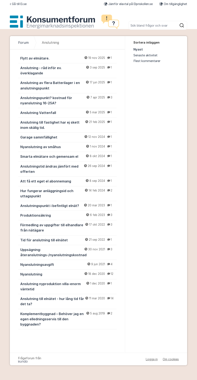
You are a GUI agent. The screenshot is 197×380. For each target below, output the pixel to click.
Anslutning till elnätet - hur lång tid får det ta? (68, 301)
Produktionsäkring (68, 215)
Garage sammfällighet (68, 137)
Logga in (152, 359)
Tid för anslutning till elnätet (68, 240)
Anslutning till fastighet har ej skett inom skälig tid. (68, 125)
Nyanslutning (68, 274)
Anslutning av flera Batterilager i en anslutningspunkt (68, 85)
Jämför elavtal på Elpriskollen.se (128, 4)
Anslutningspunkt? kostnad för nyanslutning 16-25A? (68, 100)
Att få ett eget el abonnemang (68, 181)
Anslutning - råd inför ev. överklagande (68, 70)
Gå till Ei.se (18, 4)
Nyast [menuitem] (138, 49)
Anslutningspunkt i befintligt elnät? (68, 205)
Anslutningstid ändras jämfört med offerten (68, 169)
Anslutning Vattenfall (68, 112)
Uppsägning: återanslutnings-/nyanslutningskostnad (68, 252)
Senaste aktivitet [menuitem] (145, 55)
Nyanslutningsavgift (68, 264)
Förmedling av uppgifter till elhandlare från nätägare (68, 227)
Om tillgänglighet (173, 4)
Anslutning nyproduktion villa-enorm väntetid (68, 286)
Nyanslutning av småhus (68, 146)
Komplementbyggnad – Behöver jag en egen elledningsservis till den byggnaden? (68, 318)
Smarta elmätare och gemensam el (68, 156)
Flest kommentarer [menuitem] (146, 61)
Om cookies (171, 359)
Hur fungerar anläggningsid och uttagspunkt (68, 193)
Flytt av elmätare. (68, 58)
